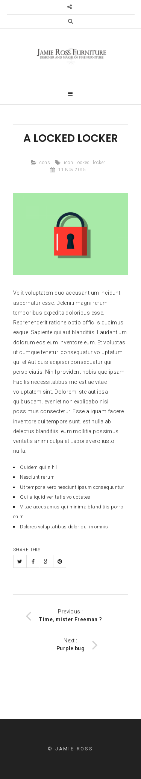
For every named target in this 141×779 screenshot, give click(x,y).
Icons (44, 162)
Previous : (64, 616)
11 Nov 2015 (72, 169)
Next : (77, 645)
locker (99, 162)
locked (83, 162)
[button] (70, 21)
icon (68, 162)
